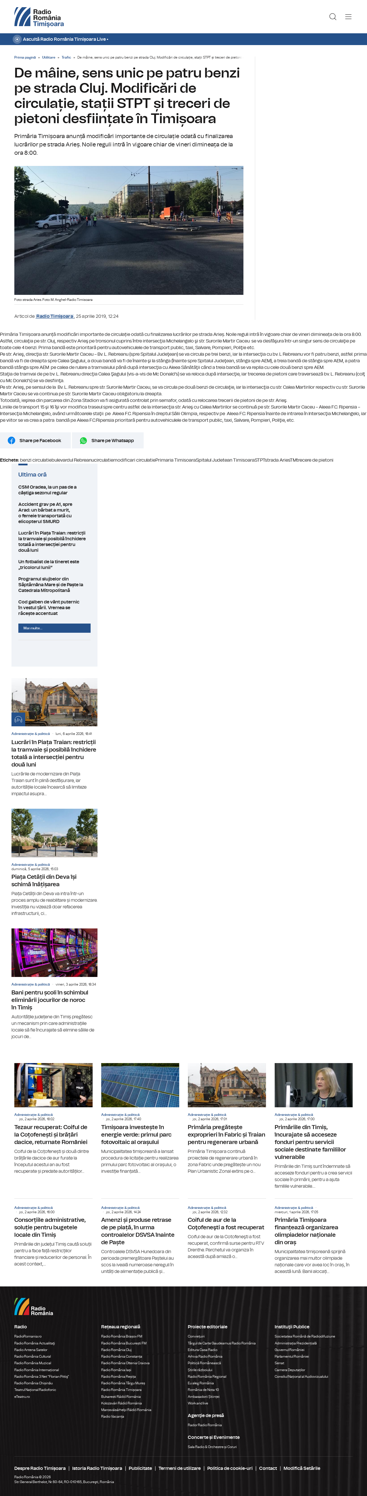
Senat (279, 1363)
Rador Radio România (205, 1425)
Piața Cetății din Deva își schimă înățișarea (54, 863)
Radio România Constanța (121, 1356)
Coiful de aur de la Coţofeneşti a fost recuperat (227, 1229)
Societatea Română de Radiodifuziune (305, 1336)
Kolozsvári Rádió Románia (121, 1403)
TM (293, 460)
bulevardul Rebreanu (73, 460)
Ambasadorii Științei (204, 1396)
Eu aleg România (201, 1383)
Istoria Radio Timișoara (97, 1468)
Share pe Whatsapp (112, 440)
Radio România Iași (116, 1370)
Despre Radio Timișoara (40, 1468)
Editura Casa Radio (202, 1350)
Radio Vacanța (112, 1416)
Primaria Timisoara (175, 460)
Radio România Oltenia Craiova (125, 1363)
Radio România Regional (207, 1376)
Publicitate (140, 1468)
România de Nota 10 (203, 1390)
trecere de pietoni (314, 460)
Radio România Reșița (118, 1376)
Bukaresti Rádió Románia (121, 1396)
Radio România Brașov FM (121, 1336)
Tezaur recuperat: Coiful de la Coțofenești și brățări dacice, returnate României (53, 1118)
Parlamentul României (292, 1356)
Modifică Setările (302, 1468)
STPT (260, 460)
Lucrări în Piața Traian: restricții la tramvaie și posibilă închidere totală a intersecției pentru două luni (54, 541)
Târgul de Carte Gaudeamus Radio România (222, 1343)
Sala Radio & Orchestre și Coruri (212, 1447)
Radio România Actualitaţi (34, 1343)
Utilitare (48, 57)
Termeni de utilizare (180, 1468)
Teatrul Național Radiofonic (35, 1390)
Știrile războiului (200, 1370)
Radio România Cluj (116, 1350)
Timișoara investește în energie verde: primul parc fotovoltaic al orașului (140, 1118)
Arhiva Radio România (205, 1356)
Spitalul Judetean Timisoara (225, 460)
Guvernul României (289, 1350)
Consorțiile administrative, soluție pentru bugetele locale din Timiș (53, 1233)
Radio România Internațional (36, 1370)
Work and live (198, 1403)
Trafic (66, 57)
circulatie (103, 460)
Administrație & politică (30, 734)
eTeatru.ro (22, 1396)
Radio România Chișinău (33, 1383)
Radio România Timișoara (121, 1390)
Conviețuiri (196, 1336)
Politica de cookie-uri (230, 1468)
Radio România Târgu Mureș (123, 1383)
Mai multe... (33, 628)
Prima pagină (25, 57)
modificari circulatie (134, 460)
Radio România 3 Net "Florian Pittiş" (41, 1376)
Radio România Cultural (32, 1356)
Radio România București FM (124, 1343)
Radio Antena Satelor (30, 1350)
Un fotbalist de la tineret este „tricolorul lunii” (54, 564)
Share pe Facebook (40, 440)
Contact (268, 1468)
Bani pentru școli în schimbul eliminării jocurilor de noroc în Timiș (54, 984)
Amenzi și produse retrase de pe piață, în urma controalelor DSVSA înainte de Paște (140, 1237)
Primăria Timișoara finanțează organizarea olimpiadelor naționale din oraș (314, 1237)
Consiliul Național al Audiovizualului (301, 1376)
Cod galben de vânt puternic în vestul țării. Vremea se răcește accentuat (54, 607)
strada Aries (277, 460)
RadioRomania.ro (28, 1336)
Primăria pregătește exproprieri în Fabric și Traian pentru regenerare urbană (227, 1118)
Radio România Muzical (32, 1363)
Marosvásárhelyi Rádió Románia (126, 1410)
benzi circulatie (36, 460)
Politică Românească (204, 1363)
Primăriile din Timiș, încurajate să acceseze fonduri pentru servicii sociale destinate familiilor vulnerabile (314, 1126)
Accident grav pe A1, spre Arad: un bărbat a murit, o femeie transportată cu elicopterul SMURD (54, 513)
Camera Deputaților (290, 1370)
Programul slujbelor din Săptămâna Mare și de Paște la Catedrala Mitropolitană (54, 584)
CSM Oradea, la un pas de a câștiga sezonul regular (54, 490)
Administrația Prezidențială (296, 1343)
